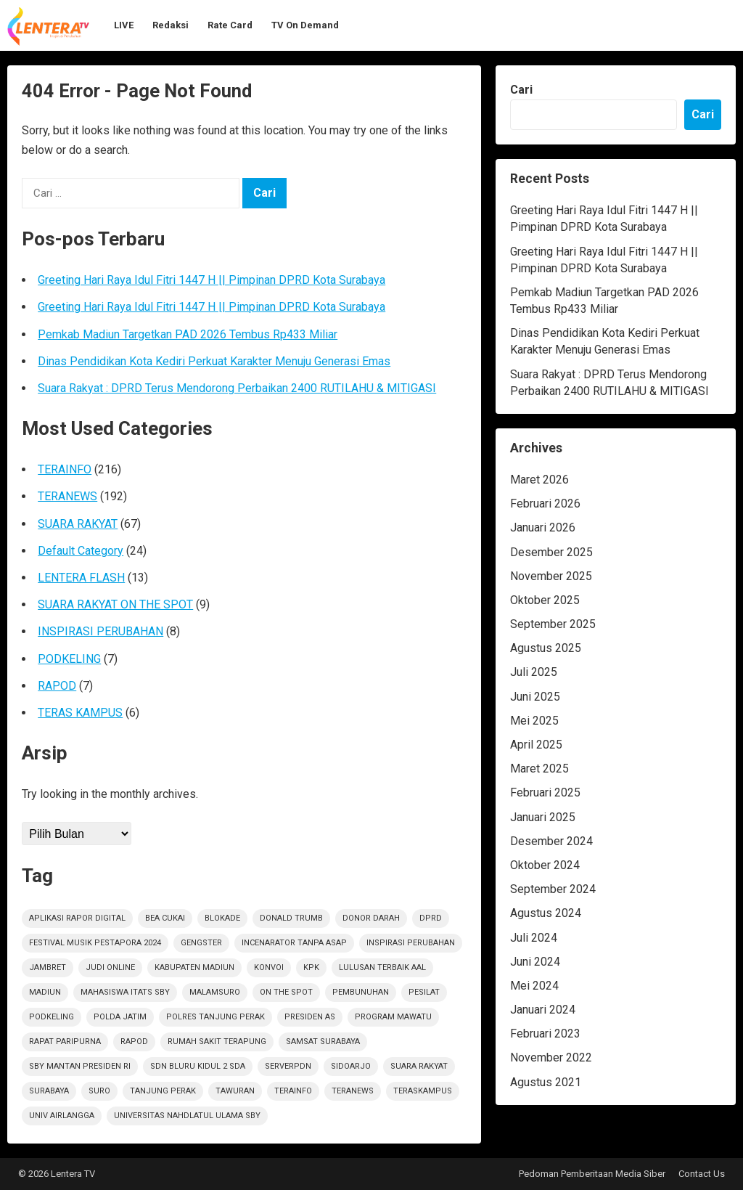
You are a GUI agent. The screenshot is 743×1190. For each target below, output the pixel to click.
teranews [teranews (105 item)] (353, 1091)
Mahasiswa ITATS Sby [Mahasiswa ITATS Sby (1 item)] (125, 992)
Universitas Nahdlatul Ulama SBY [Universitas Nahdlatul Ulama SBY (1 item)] (187, 1115)
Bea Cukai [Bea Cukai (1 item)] (165, 918)
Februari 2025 (545, 792)
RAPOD (57, 686)
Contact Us (701, 1173)
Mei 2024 (534, 986)
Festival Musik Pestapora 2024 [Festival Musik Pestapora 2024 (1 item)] (95, 942)
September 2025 (553, 624)
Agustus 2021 (545, 1082)
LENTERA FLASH (81, 577)
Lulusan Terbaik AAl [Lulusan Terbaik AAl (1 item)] (382, 967)
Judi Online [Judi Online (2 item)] (110, 967)
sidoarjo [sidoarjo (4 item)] (351, 1066)
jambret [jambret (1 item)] (47, 967)
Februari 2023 (545, 1033)
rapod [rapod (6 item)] (134, 1041)
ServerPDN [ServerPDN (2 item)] (288, 1066)
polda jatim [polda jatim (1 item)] (120, 1017)
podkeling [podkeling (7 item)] (51, 1017)
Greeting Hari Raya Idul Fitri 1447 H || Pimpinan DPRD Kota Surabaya (211, 280)
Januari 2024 (542, 1009)
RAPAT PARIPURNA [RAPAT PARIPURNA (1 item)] (65, 1041)
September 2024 (553, 889)
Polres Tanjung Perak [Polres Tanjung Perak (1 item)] (215, 1017)
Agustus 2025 (545, 648)
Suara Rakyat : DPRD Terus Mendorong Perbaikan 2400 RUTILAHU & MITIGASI (237, 388)
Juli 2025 (533, 672)
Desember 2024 (551, 841)
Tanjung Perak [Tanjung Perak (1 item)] (163, 1091)
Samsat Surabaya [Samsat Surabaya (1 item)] (323, 1041)
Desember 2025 (551, 552)
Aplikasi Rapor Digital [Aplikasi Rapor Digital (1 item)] (77, 918)
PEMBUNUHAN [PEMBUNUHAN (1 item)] (360, 992)
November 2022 (551, 1057)
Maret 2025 (539, 768)
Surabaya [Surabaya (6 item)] (49, 1091)
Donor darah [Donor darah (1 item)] (371, 918)
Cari (521, 90)
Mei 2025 (534, 721)
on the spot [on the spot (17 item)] (286, 992)
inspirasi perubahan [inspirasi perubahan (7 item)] (410, 942)
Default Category (80, 551)
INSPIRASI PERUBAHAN (100, 631)
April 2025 (536, 744)
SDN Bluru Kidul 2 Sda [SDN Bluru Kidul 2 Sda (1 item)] (197, 1066)
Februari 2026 (545, 503)
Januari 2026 (542, 527)
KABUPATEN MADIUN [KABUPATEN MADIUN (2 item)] (194, 967)
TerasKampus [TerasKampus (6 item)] (422, 1091)
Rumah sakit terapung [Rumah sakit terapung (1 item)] (217, 1041)
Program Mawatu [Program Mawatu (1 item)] (393, 1017)
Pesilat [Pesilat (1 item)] (424, 992)
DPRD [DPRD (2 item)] (430, 918)
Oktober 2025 (545, 600)
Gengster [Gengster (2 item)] (201, 942)
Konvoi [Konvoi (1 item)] (269, 967)
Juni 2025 (535, 697)
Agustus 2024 (545, 913)
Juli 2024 (533, 938)
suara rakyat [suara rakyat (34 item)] (419, 1066)
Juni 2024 (535, 962)
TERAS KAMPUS (80, 713)
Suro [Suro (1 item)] (99, 1091)
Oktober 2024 (545, 865)
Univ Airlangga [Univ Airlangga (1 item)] (61, 1115)
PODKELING (69, 659)
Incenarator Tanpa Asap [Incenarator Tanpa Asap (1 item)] (294, 942)
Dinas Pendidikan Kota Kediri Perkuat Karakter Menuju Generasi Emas (214, 361)
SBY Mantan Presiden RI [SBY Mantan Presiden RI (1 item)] (80, 1066)
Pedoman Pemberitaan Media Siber (592, 1173)
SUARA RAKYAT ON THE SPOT (115, 604)
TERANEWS (67, 496)
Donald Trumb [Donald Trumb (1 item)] (291, 918)
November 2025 (551, 576)
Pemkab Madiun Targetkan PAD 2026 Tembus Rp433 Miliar (187, 334)
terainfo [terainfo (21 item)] (293, 1091)
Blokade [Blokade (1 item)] (222, 918)
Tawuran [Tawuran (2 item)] (235, 1091)
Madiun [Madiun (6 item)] (45, 992)
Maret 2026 (539, 479)
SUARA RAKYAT (78, 524)
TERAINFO (64, 469)
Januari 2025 (542, 817)
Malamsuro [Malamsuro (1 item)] (214, 992)
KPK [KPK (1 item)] (311, 967)
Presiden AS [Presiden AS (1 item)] (309, 1017)
